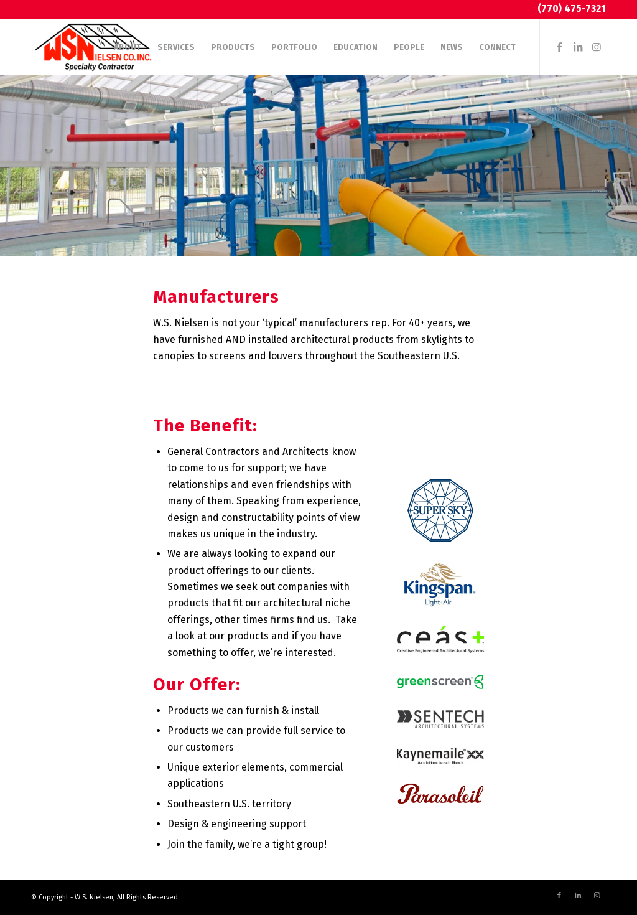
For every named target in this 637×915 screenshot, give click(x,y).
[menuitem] (127, 47)
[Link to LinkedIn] (578, 46)
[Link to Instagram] (596, 46)
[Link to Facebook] (559, 46)
